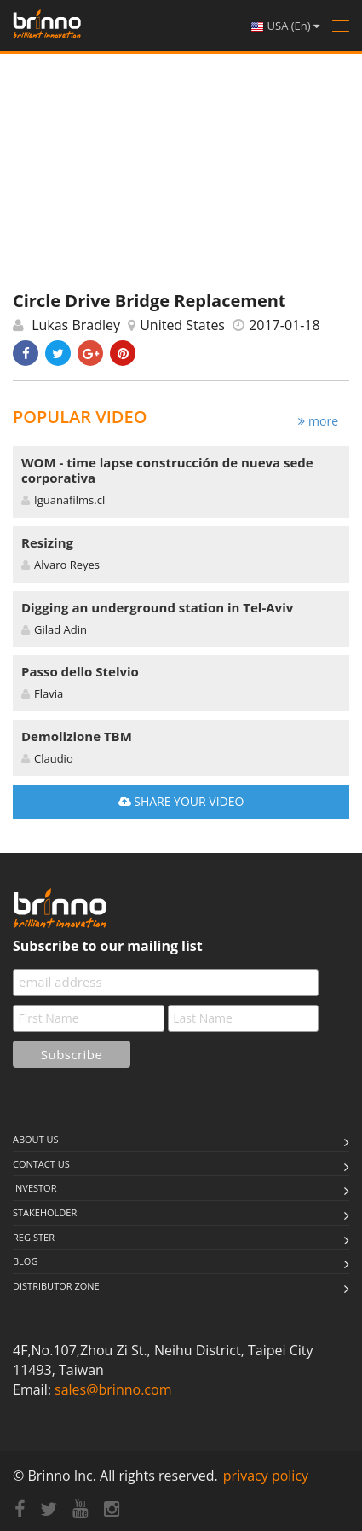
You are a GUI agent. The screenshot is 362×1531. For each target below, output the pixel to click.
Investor (34, 1187)
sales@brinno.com (113, 1389)
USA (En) (284, 26)
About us (36, 1139)
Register (34, 1237)
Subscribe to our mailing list (108, 946)
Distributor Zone (56, 1285)
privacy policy (265, 1475)
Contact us (41, 1163)
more (318, 421)
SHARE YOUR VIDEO (181, 801)
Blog (25, 1261)
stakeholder (45, 1212)
